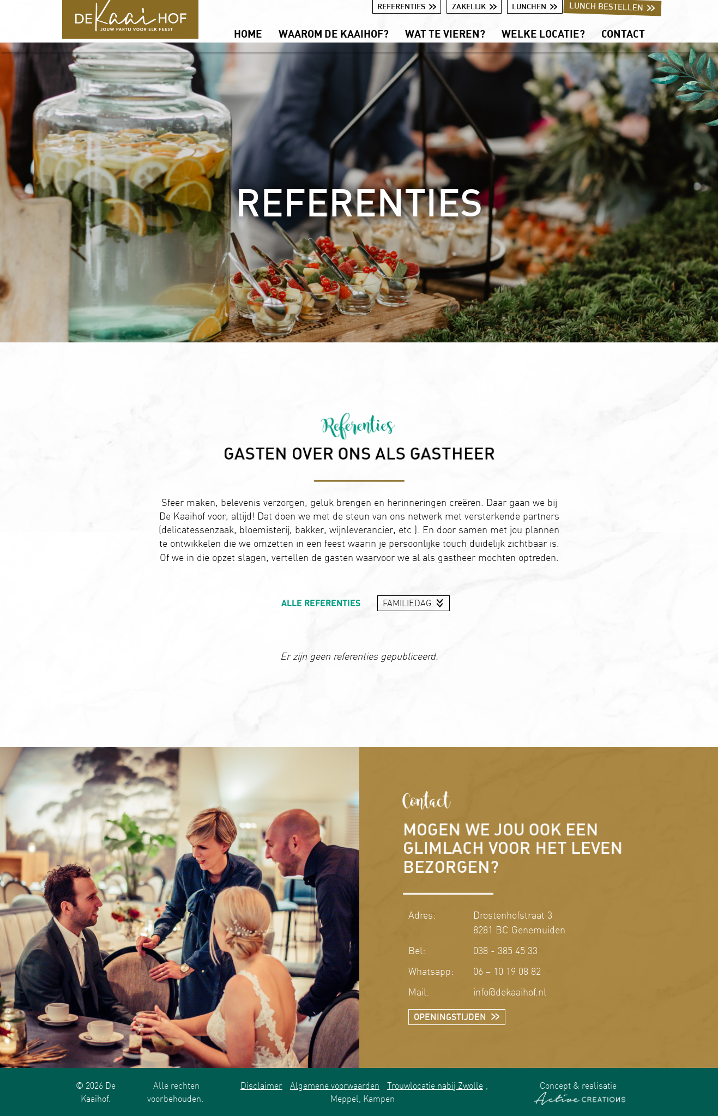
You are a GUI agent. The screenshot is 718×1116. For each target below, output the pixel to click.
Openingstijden (456, 1016)
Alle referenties (320, 603)
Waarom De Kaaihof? (334, 33)
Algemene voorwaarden (334, 1085)
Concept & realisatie (579, 1092)
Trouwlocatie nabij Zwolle (435, 1085)
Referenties (406, 6)
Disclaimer (261, 1085)
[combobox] (413, 603)
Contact (623, 33)
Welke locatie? (543, 33)
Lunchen (534, 6)
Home (248, 33)
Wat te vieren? (445, 33)
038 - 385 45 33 (505, 950)
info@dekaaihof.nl (509, 992)
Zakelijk (474, 6)
